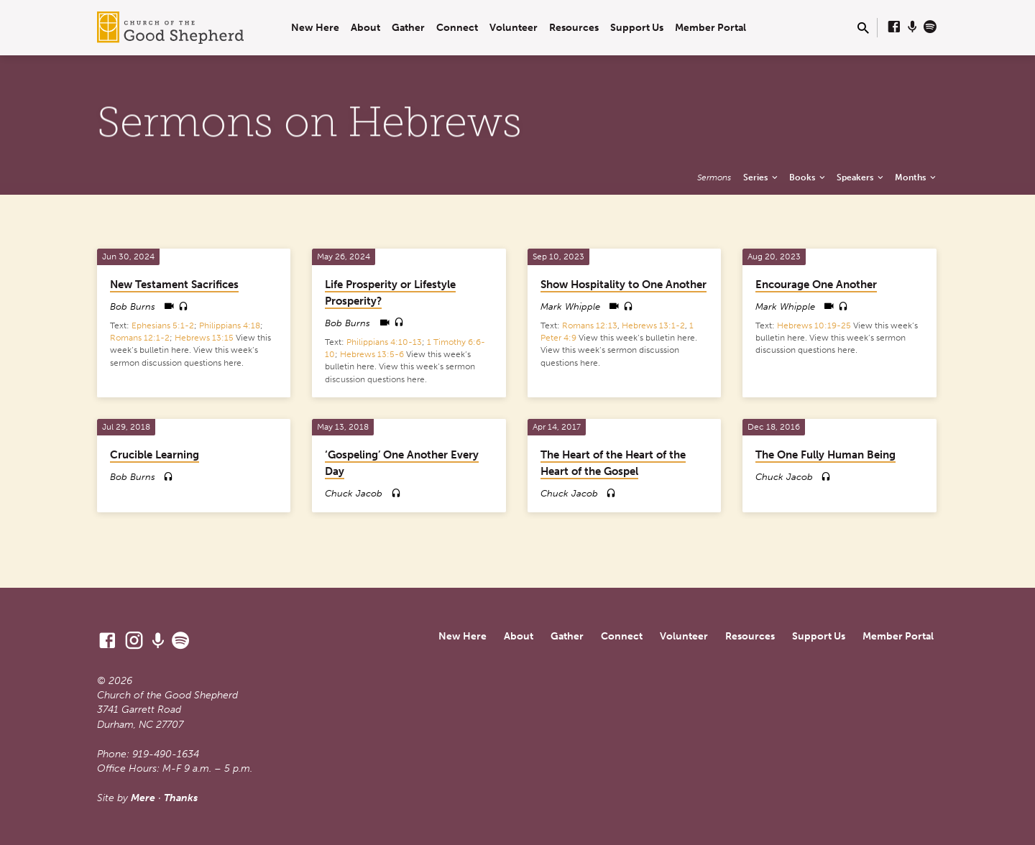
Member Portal (710, 28)
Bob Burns (132, 306)
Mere (143, 798)
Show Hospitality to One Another (623, 284)
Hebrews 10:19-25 (814, 325)
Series (761, 177)
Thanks (181, 798)
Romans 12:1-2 (140, 338)
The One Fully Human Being (825, 454)
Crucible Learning (154, 454)
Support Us (636, 28)
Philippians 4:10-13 (384, 342)
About (365, 28)
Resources (574, 28)
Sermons (714, 177)
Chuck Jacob (353, 493)
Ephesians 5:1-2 (163, 325)
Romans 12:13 (589, 325)
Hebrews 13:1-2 (653, 325)
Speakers (861, 177)
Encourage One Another (816, 284)
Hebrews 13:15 (204, 338)
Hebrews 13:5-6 (372, 354)
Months (916, 177)
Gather (408, 28)
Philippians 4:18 (229, 325)
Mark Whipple (570, 306)
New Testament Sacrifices (174, 284)
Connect (457, 28)
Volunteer (513, 28)
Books (808, 177)
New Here (315, 28)
